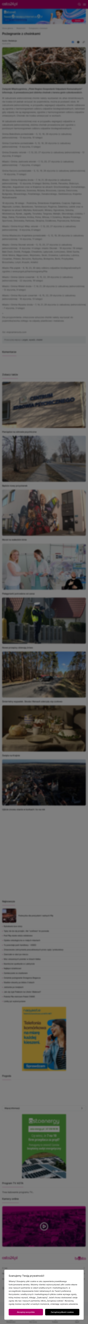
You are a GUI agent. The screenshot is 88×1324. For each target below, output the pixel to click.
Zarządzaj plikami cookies (62, 1312)
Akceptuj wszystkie (26, 1312)
